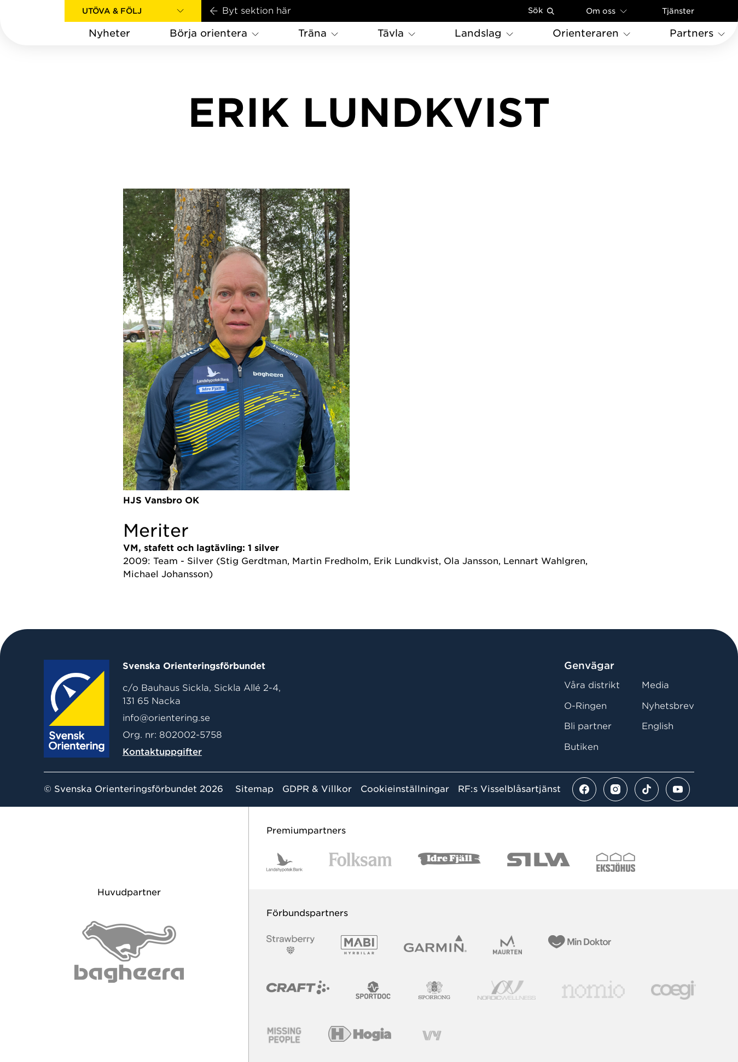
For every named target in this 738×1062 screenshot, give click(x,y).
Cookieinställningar (405, 789)
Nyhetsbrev (668, 706)
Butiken (581, 747)
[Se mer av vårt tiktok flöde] (647, 789)
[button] (133, 11)
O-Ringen (585, 706)
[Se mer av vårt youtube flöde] (678, 789)
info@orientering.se (166, 718)
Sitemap (254, 789)
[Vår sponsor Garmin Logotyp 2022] (435, 944)
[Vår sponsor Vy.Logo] (431, 1035)
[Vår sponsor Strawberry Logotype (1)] (290, 944)
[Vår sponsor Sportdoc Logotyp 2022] (373, 990)
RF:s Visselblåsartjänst (509, 789)
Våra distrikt (592, 685)
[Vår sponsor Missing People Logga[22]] (284, 1035)
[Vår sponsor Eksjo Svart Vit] (615, 862)
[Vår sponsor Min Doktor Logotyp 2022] (579, 944)
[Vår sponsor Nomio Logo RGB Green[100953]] (593, 990)
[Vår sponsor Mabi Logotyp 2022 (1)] (359, 944)
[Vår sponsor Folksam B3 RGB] (360, 862)
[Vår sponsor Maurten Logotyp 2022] (507, 944)
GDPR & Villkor (317, 789)
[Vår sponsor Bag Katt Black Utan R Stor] (129, 952)
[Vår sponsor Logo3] (673, 990)
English (657, 726)
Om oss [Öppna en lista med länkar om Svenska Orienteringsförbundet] (606, 10)
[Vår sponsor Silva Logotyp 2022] (538, 862)
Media (655, 685)
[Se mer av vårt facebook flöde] (584, 789)
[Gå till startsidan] (50, 22)
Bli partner (588, 726)
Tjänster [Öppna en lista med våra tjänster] (678, 11)
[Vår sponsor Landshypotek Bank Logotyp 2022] (284, 862)
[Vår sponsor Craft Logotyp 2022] (297, 990)
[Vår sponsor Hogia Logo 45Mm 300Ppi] (359, 1035)
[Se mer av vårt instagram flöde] (615, 789)
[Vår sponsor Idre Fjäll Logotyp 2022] (449, 862)
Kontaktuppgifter (162, 752)
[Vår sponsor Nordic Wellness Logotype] (507, 990)
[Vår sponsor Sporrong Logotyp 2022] (434, 990)
